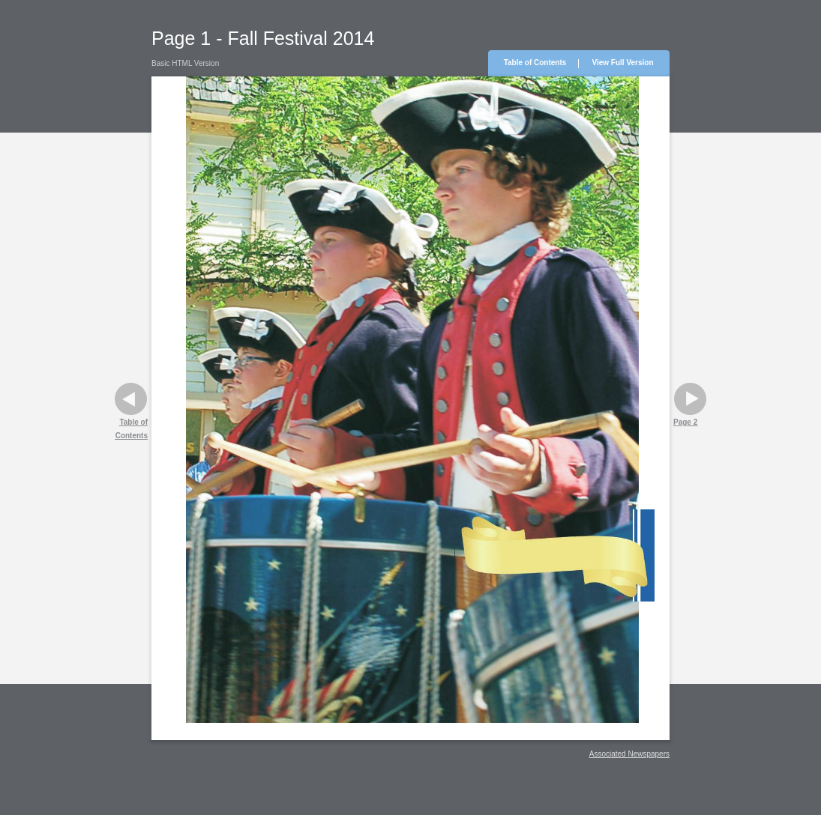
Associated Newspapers (629, 754)
